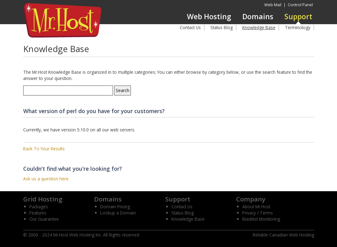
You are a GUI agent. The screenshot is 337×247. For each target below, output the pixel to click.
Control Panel (300, 4)
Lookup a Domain (118, 213)
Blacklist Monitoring (261, 219)
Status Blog (221, 27)
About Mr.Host (256, 207)
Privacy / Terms (257, 213)
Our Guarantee (44, 219)
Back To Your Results (44, 149)
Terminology (297, 27)
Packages (38, 207)
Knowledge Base (258, 27)
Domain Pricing (115, 207)
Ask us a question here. (46, 179)
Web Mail (272, 4)
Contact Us (190, 27)
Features (37, 213)
